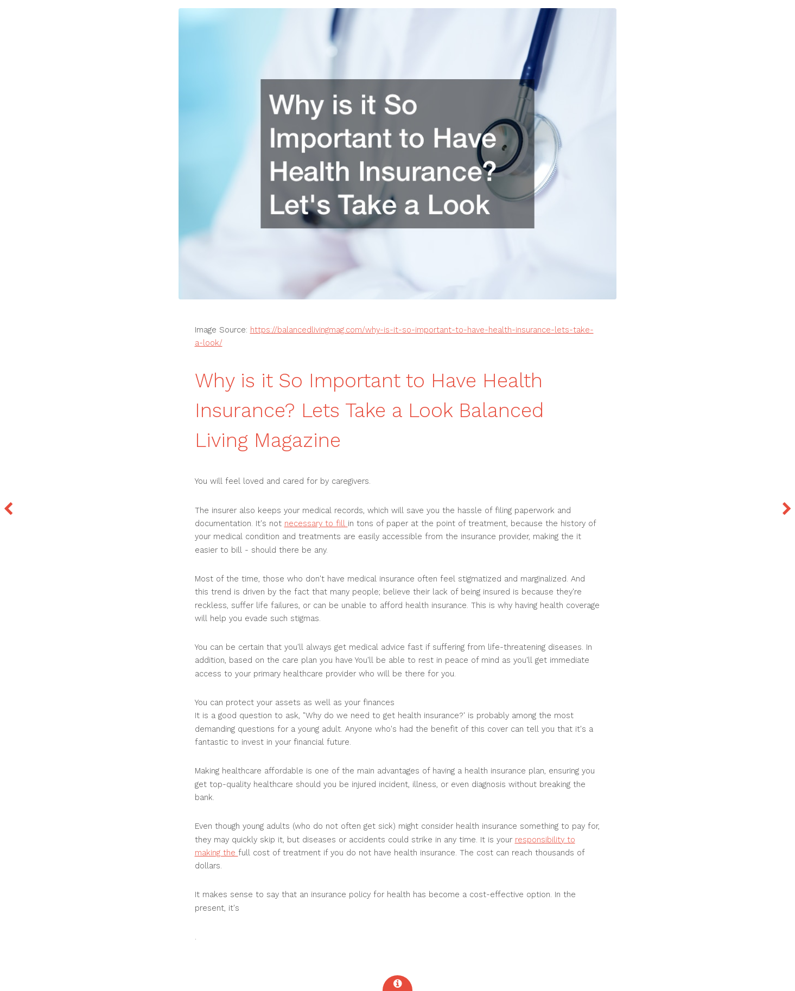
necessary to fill (316, 523)
